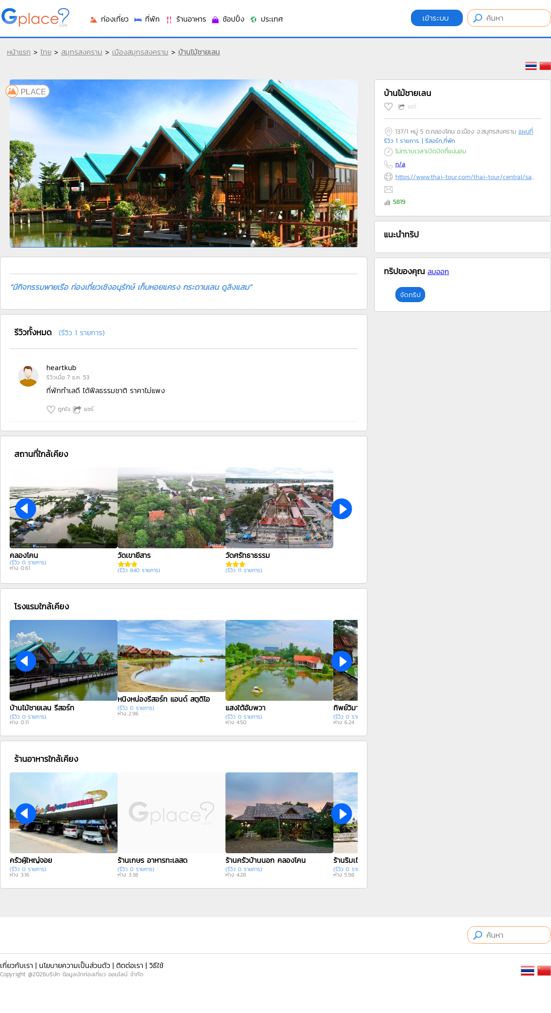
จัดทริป (410, 294)
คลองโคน (24, 555)
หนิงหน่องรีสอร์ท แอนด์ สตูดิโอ (164, 699)
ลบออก (438, 271)
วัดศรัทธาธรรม (247, 555)
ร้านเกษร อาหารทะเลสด (152, 860)
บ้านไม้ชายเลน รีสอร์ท (42, 707)
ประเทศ (266, 18)
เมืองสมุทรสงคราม (140, 51)
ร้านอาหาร (185, 18)
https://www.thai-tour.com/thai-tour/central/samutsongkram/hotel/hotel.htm (466, 177)
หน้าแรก (19, 51)
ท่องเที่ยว (109, 18)
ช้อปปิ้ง (227, 18)
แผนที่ (525, 131)
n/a (400, 164)
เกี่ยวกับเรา (16, 965)
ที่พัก (146, 18)
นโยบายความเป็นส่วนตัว (74, 965)
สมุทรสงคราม (81, 51)
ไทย (45, 51)
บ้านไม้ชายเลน (199, 51)
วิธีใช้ (156, 965)
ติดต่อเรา (129, 965)
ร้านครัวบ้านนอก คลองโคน (265, 860)
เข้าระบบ (436, 18)
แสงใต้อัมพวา (245, 707)
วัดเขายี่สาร (134, 555)
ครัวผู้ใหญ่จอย (31, 860)
